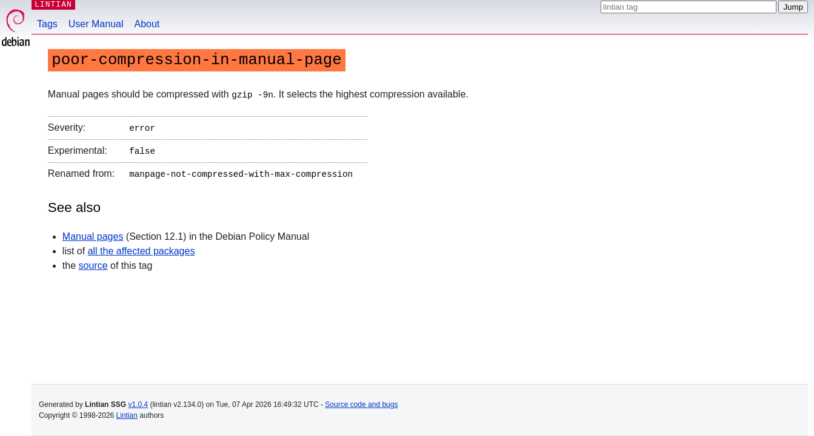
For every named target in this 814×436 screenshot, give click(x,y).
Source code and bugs (361, 404)
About (147, 24)
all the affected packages (141, 247)
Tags (47, 24)
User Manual (96, 24)
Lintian (127, 415)
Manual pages (93, 232)
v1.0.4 (138, 404)
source (93, 261)
